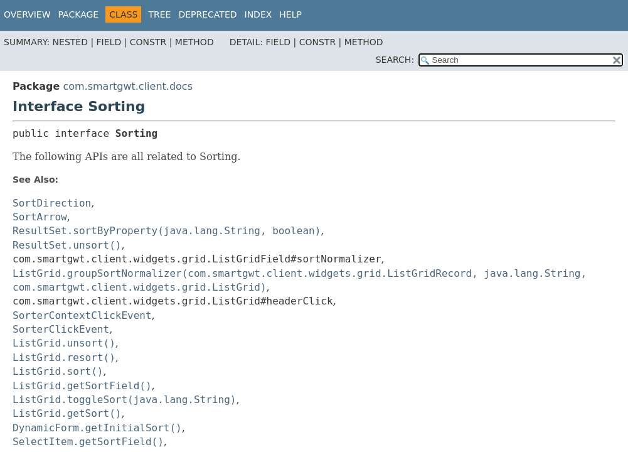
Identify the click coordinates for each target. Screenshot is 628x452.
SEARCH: (395, 60)
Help (290, 14)
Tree (159, 14)
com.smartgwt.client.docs (128, 86)
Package (78, 14)
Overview (27, 14)
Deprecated (207, 14)
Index (258, 14)
